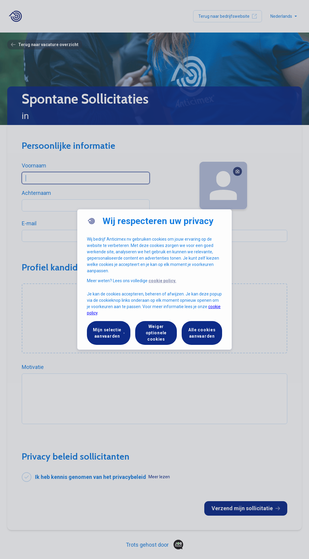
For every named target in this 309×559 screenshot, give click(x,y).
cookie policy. (162, 280)
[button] (108, 333)
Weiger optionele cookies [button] (156, 333)
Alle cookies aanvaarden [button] (201, 333)
